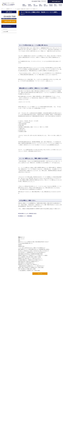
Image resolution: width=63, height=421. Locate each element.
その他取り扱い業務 (16, 342)
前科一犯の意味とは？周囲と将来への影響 (26, 269)
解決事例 (40, 5)
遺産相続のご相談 (6, 52)
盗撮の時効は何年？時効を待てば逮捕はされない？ (28, 261)
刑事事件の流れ (21, 246)
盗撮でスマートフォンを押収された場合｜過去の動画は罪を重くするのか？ (33, 241)
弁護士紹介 (30, 5)
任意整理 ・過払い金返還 (7, 60)
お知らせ (55, 5)
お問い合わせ (55, 403)
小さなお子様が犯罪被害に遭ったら (25, 243)
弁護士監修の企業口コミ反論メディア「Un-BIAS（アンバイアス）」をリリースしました (26, 372)
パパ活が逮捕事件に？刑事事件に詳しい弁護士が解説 (29, 270)
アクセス (60, 5)
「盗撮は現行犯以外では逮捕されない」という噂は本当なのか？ (31, 265)
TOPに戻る (40, 273)
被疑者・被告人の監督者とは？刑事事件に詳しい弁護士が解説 (31, 267)
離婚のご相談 (5, 49)
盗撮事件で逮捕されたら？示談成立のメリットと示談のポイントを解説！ (33, 255)
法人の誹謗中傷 (5, 44)
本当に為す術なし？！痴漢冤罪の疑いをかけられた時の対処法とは (31, 252)
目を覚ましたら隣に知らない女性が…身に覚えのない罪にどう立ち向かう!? (33, 250)
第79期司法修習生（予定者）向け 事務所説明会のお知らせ (20, 383)
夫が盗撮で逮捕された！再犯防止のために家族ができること (30, 259)
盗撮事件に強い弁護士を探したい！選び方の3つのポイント (30, 258)
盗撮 (19, 240)
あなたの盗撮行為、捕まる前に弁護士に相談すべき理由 (29, 256)
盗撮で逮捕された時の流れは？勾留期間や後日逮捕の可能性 (30, 253)
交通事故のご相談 (6, 57)
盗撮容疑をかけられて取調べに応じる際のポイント (28, 264)
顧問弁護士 (5, 42)
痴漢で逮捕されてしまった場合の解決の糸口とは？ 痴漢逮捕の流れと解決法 (33, 249)
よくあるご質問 (5, 39)
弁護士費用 (36, 5)
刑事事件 (20, 244)
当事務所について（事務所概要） (25, 215)
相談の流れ (46, 5)
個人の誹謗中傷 (5, 47)
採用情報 (51, 5)
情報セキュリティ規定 (57, 408)
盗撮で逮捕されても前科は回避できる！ (26, 262)
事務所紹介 (24, 5)
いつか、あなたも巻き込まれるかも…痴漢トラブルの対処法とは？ (31, 247)
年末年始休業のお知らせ (13, 378)
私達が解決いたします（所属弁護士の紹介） (27, 213)
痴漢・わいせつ (21, 238)
